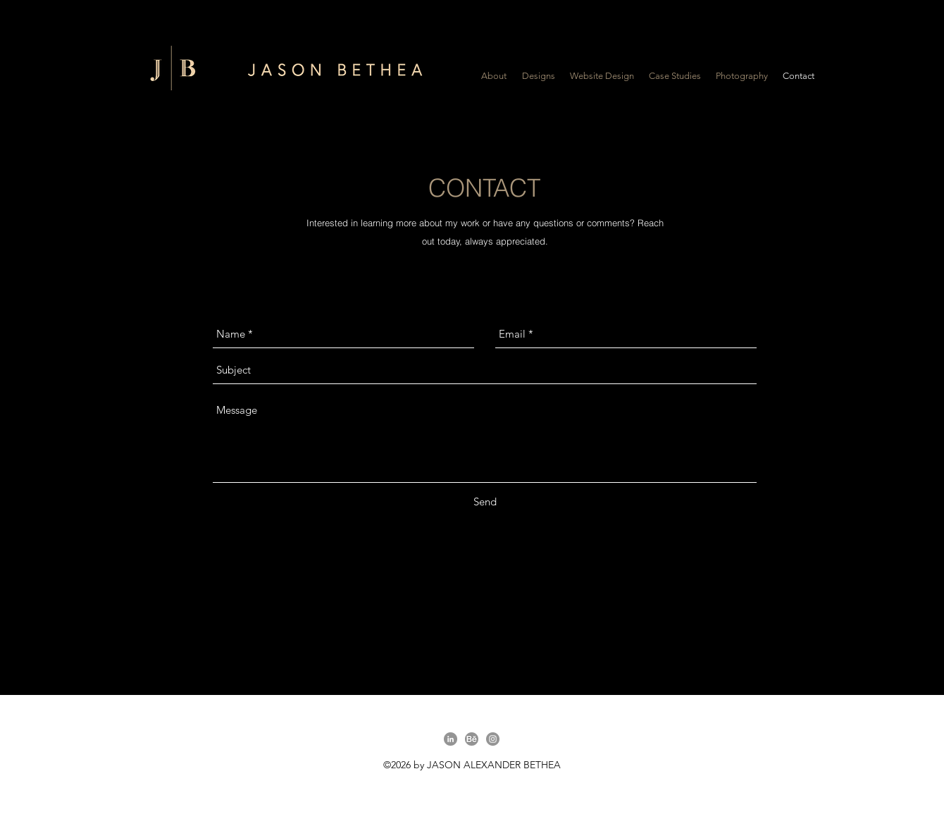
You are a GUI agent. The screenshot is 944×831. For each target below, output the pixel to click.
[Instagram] (492, 739)
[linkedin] (450, 739)
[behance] (471, 739)
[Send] (485, 502)
